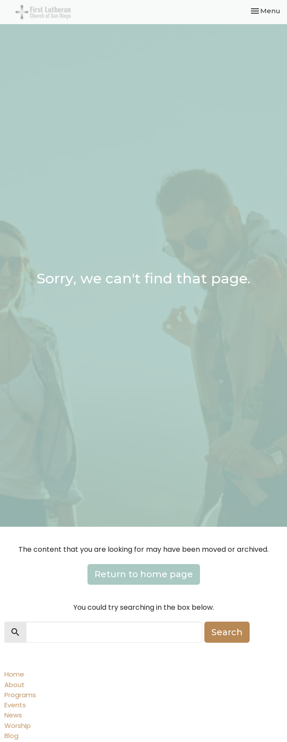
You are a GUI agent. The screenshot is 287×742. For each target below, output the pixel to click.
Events (15, 704)
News (13, 715)
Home (14, 674)
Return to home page (143, 574)
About (14, 684)
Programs (20, 694)
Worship (17, 725)
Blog (11, 735)
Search (227, 632)
